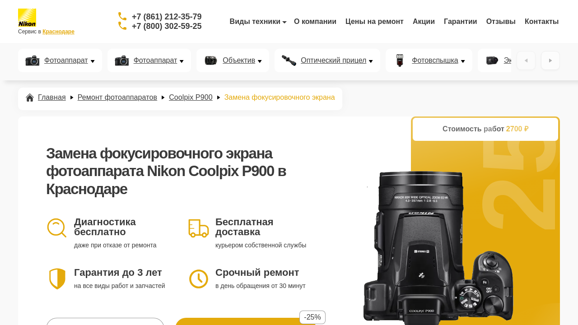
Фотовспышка (435, 60)
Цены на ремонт (374, 21)
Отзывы (501, 21)
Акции (424, 21)
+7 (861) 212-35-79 (167, 16)
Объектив (239, 60)
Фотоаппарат (66, 60)
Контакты (542, 21)
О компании (315, 21)
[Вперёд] (550, 60)
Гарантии (460, 21)
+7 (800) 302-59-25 (167, 26)
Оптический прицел (333, 60)
